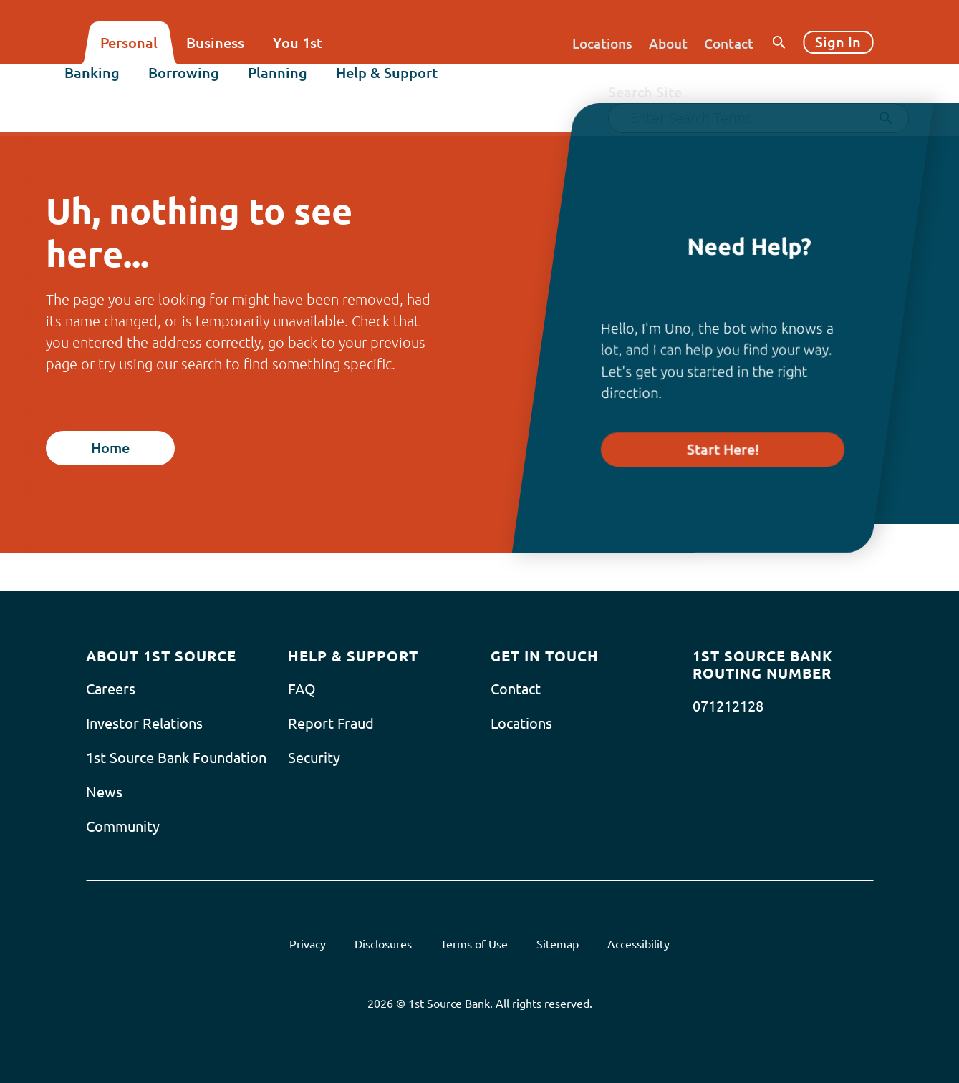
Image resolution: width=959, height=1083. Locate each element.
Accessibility (638, 944)
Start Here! (723, 449)
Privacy (307, 944)
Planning (299, 83)
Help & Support (408, 83)
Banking (113, 83)
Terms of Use (474, 944)
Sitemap (557, 944)
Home (110, 447)
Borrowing (205, 83)
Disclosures (383, 944)
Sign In (838, 42)
